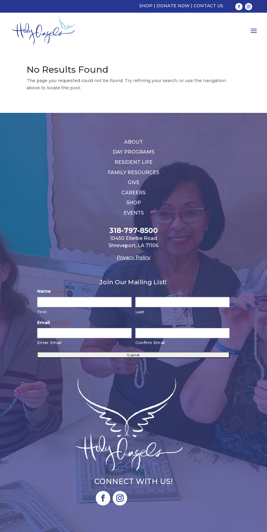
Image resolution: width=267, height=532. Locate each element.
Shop (146, 5)
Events (134, 213)
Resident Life (133, 162)
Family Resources (133, 172)
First (42, 311)
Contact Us (208, 5)
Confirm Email (150, 342)
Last (139, 311)
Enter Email (49, 342)
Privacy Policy (133, 257)
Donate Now (173, 5)
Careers (133, 193)
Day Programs (133, 152)
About (133, 142)
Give (134, 182)
